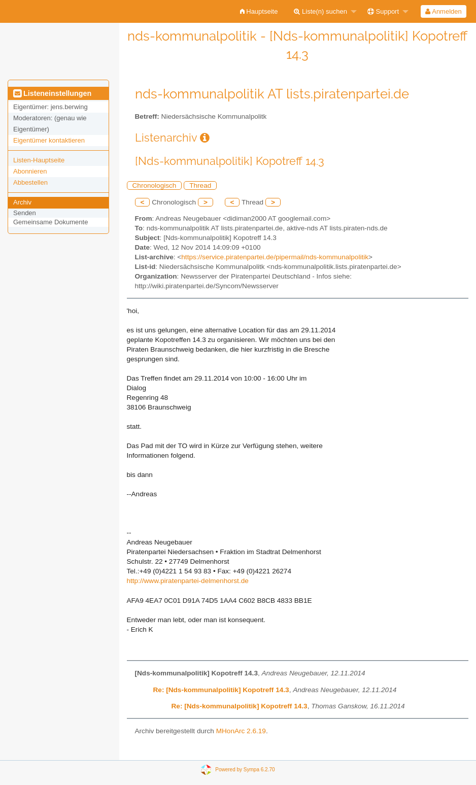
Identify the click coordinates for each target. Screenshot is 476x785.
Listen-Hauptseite (38, 160)
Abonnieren (30, 171)
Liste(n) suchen (320, 11)
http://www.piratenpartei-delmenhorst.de (188, 581)
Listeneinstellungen (52, 93)
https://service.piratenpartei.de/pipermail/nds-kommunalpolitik (274, 257)
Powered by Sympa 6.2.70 (245, 769)
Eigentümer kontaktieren (49, 140)
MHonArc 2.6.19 (241, 731)
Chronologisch (154, 185)
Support (383, 11)
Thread (200, 185)
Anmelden (443, 11)
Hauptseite (259, 11)
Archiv (22, 202)
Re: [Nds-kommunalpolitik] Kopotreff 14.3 (221, 690)
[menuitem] (259, 11)
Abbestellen (30, 182)
